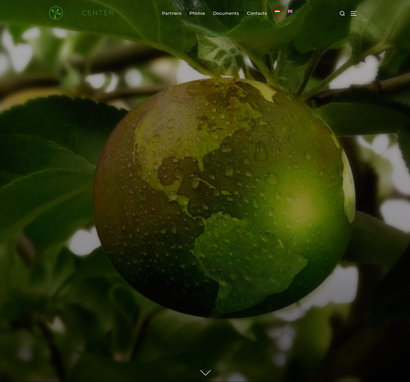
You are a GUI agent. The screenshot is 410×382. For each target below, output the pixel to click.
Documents (226, 13)
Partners (171, 13)
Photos (197, 13)
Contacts (257, 13)
